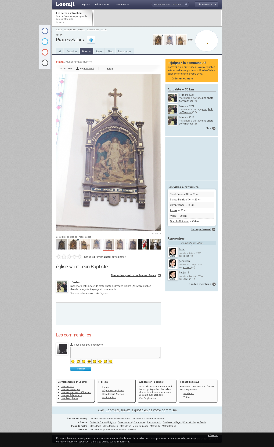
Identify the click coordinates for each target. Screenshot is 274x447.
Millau (173, 215)
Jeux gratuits (96, 429)
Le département (201, 229)
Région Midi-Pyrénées (113, 390)
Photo (60, 62)
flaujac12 (184, 272)
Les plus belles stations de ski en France (110, 418)
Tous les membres (199, 284)
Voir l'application (147, 398)
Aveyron (81, 29)
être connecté (95, 344)
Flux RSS (103, 381)
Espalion (187, 279)
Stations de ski (154, 422)
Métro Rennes (169, 426)
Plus (208, 128)
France (59, 29)
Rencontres (124, 51)
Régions (112, 422)
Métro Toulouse (140, 426)
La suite (60, 22)
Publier (81, 368)
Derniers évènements (71, 395)
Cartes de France (98, 422)
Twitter (186, 397)
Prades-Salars (93, 29)
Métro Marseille (110, 426)
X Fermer (213, 435)
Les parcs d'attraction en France (148, 418)
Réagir (110, 68)
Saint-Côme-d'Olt (179, 194)
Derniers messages (70, 389)
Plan (110, 51)
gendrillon (184, 261)
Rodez (173, 210)
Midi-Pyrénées (70, 29)
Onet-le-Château (179, 221)
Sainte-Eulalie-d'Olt (180, 199)
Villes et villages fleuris (194, 422)
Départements (125, 422)
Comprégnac (177, 205)
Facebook (188, 393)
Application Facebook (115, 429)
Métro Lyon (125, 426)
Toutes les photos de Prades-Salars (133, 275)
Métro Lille (155, 426)
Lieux (99, 51)
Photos (103, 29)
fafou (182, 249)
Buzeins (187, 267)
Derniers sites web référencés (76, 392)
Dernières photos (69, 398)
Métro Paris (95, 426)
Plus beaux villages (172, 422)
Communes (139, 422)
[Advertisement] (157, 18)
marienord (89, 68)
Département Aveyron (113, 394)
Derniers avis (67, 386)
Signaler (104, 293)
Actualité (72, 51)
